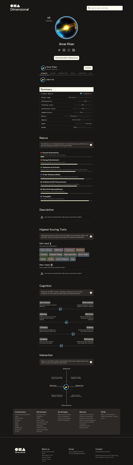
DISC (90, 65)
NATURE (53, 65)
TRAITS (72, 65)
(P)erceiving (88, 331)
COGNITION (82, 65)
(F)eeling (90, 320)
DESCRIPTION (63, 65)
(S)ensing (43, 306)
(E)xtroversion (88, 295)
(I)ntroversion (45, 295)
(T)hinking (43, 320)
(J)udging (43, 331)
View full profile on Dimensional (66, 58)
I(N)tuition (89, 306)
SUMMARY (44, 65)
